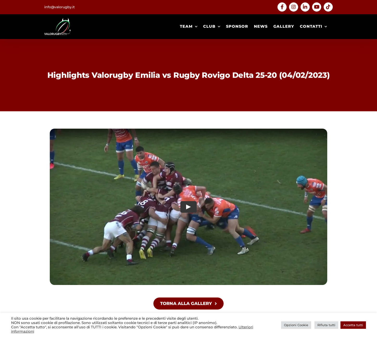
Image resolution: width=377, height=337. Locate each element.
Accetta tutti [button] (353, 325)
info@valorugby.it (59, 7)
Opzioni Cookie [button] (296, 325)
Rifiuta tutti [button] (326, 325)
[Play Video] (188, 207)
